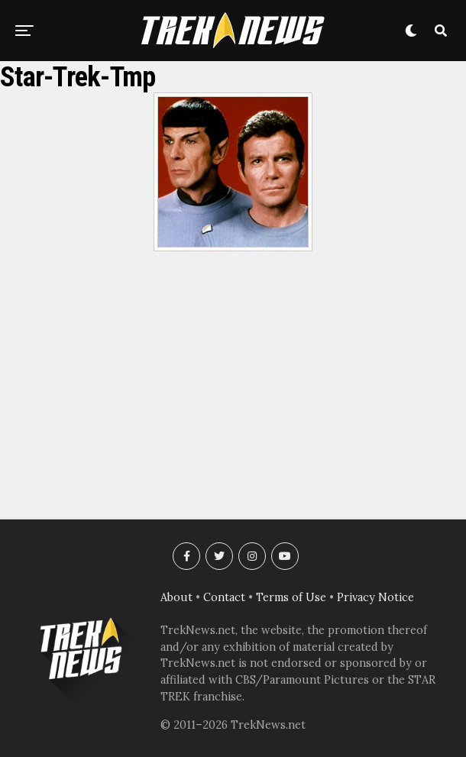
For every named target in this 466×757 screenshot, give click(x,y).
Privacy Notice (375, 597)
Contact (224, 597)
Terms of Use (291, 597)
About (176, 597)
